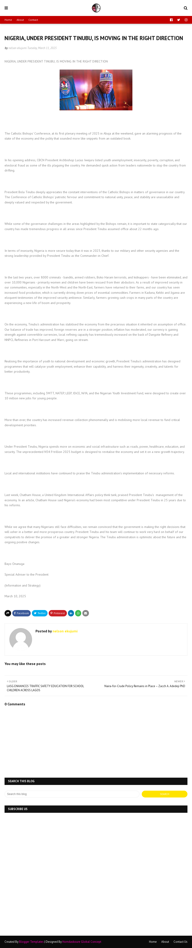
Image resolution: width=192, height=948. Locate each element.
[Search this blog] (72, 794)
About (20, 19)
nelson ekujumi (17, 48)
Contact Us (180, 942)
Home (8, 19)
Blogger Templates (31, 942)
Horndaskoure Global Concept (81, 942)
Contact (33, 19)
